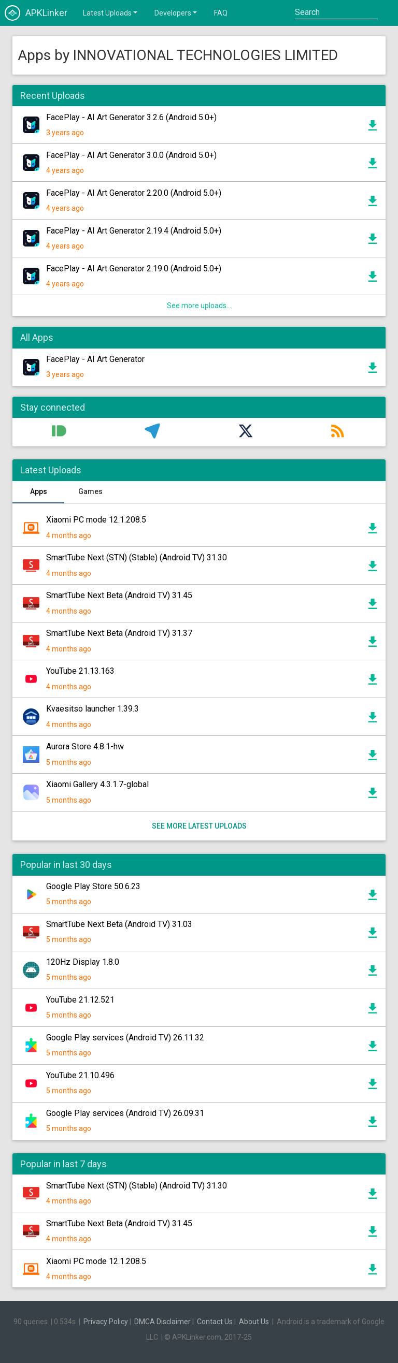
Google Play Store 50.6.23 (93, 886)
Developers (176, 12)
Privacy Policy (105, 1321)
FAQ (221, 13)
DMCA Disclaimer (162, 1321)
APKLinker (36, 13)
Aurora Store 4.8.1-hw (85, 746)
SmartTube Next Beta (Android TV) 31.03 (119, 924)
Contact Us (215, 1321)
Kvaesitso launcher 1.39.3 (92, 709)
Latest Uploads (111, 12)
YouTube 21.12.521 (80, 1000)
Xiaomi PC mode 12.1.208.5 (96, 520)
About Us (254, 1321)
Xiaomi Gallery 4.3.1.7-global (97, 784)
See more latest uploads (199, 826)
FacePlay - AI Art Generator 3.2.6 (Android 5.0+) (131, 117)
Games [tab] (90, 491)
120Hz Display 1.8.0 (82, 962)
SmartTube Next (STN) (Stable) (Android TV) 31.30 (136, 557)
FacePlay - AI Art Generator (95, 359)
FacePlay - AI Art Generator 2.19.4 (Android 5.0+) (133, 231)
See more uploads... (199, 305)
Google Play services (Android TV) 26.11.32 (125, 1037)
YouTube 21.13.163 (80, 671)
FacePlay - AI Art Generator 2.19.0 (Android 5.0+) (133, 268)
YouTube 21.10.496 (80, 1075)
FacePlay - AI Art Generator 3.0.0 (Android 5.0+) (131, 155)
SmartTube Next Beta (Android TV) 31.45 (119, 595)
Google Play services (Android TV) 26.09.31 (125, 1113)
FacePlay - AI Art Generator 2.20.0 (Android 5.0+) (133, 193)
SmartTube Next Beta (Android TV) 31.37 (119, 633)
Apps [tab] (38, 491)
